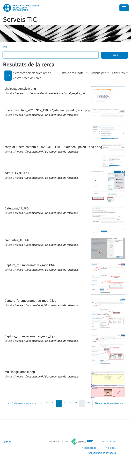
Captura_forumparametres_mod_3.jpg (30, 336)
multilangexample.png (19, 372)
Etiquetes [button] (118, 73)
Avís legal (110, 447)
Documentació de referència (46, 93)
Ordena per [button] (98, 73)
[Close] (124, 7)
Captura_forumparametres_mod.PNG (29, 265)
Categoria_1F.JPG (16, 208)
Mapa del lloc (109, 441)
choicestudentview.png (20, 88)
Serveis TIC (20, 20)
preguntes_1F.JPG (16, 240)
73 (88, 403)
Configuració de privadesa (102, 453)
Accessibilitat (89, 447)
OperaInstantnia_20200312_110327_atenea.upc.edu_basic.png (47, 110)
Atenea (19, 93)
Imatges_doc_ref (75, 93)
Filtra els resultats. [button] (72, 73)
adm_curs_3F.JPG (16, 173)
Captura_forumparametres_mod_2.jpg (30, 300)
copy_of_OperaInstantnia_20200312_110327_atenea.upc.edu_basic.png (53, 147)
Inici (5, 47)
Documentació (34, 115)
